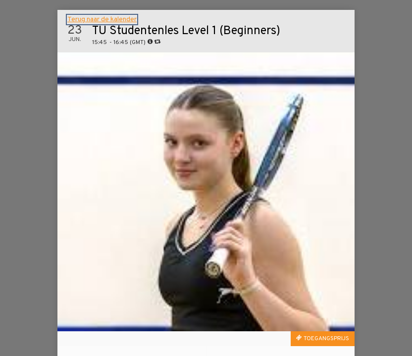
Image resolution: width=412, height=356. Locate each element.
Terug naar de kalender (102, 19)
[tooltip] (150, 41)
